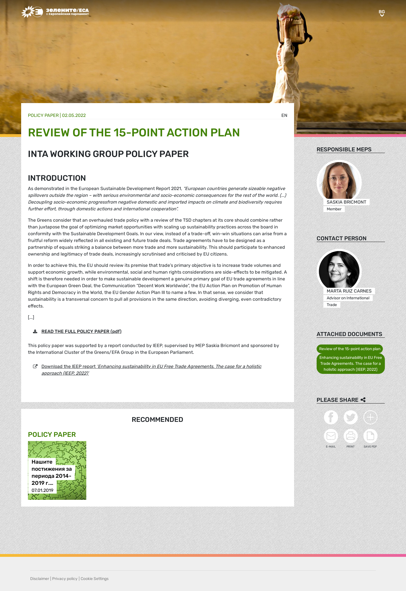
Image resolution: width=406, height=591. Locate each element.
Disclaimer (39, 578)
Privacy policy (65, 578)
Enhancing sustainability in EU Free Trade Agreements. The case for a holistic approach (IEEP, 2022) (350, 363)
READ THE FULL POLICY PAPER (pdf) (81, 331)
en (284, 115)
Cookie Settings (95, 578)
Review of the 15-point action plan (349, 348)
